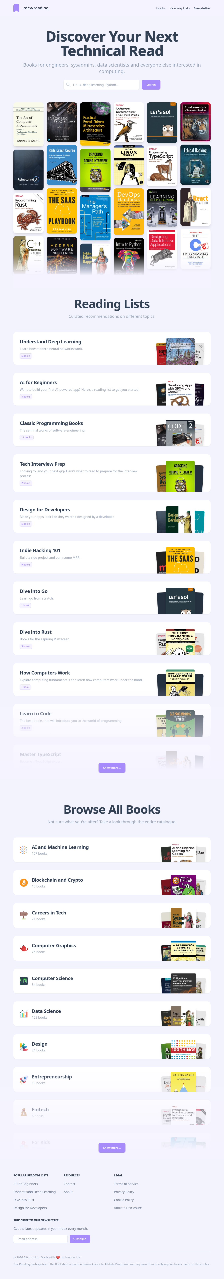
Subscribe (79, 1239)
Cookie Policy (124, 1200)
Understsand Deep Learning (34, 1192)
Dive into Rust (23, 1200)
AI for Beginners (25, 1184)
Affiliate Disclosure (128, 1208)
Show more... (112, 768)
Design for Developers (30, 1208)
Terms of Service (126, 1184)
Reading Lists (180, 8)
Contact (69, 1184)
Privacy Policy (124, 1192)
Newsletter (202, 8)
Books (161, 8)
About (68, 1192)
